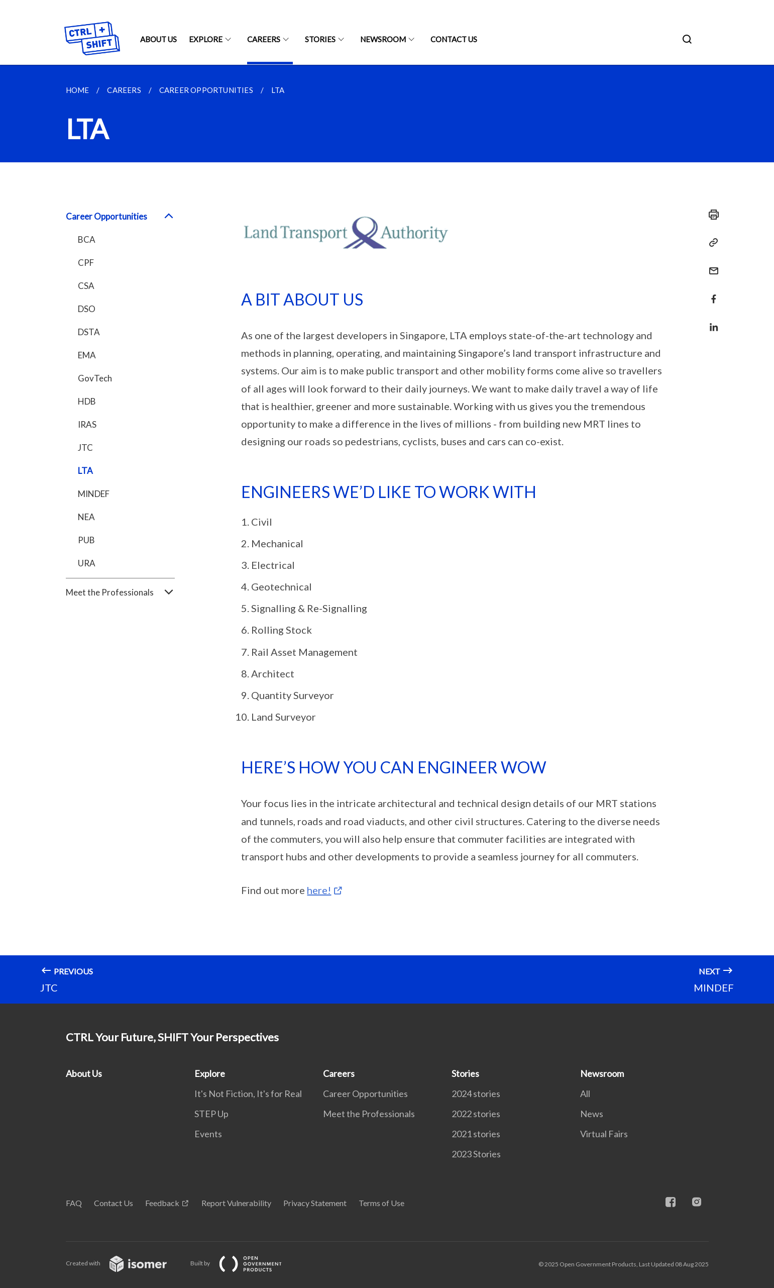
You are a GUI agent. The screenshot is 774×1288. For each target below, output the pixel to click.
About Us (158, 39)
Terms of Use (381, 1203)
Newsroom (383, 39)
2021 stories (476, 1133)
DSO (86, 309)
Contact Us (453, 39)
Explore (206, 39)
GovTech (95, 378)
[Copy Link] (710, 243)
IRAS (87, 424)
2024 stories (476, 1093)
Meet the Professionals (120, 592)
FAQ (74, 1203)
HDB (87, 401)
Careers (263, 39)
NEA (86, 517)
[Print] (710, 215)
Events (208, 1133)
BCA (86, 239)
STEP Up (211, 1113)
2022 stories (476, 1113)
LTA (85, 470)
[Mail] (710, 264)
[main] (387, 534)
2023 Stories (476, 1153)
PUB (86, 540)
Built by (244, 1263)
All (585, 1093)
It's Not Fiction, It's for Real (248, 1093)
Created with (124, 1263)
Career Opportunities (120, 217)
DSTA (89, 332)
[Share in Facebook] (710, 293)
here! (319, 890)
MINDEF (93, 493)
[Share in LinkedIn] (710, 321)
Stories (320, 39)
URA (86, 563)
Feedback (162, 1203)
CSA (86, 285)
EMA (87, 355)
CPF (86, 262)
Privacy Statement (315, 1203)
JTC (85, 447)
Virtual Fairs (604, 1133)
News (591, 1113)
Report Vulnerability (236, 1203)
